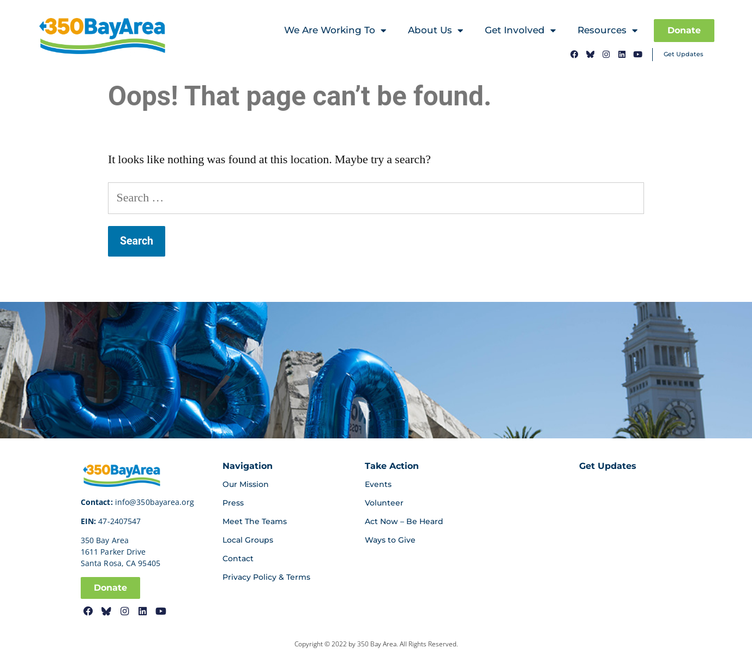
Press (233, 503)
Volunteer (384, 503)
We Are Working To (335, 31)
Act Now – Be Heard (404, 521)
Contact (238, 558)
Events (378, 484)
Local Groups (247, 540)
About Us (435, 31)
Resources (607, 31)
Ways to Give (390, 540)
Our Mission (245, 484)
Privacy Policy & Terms (266, 577)
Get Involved (520, 31)
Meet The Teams (254, 521)
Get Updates (683, 54)
